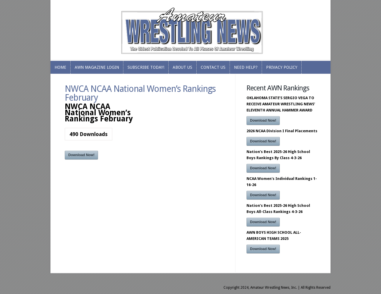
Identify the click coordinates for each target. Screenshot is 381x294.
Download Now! (81, 155)
